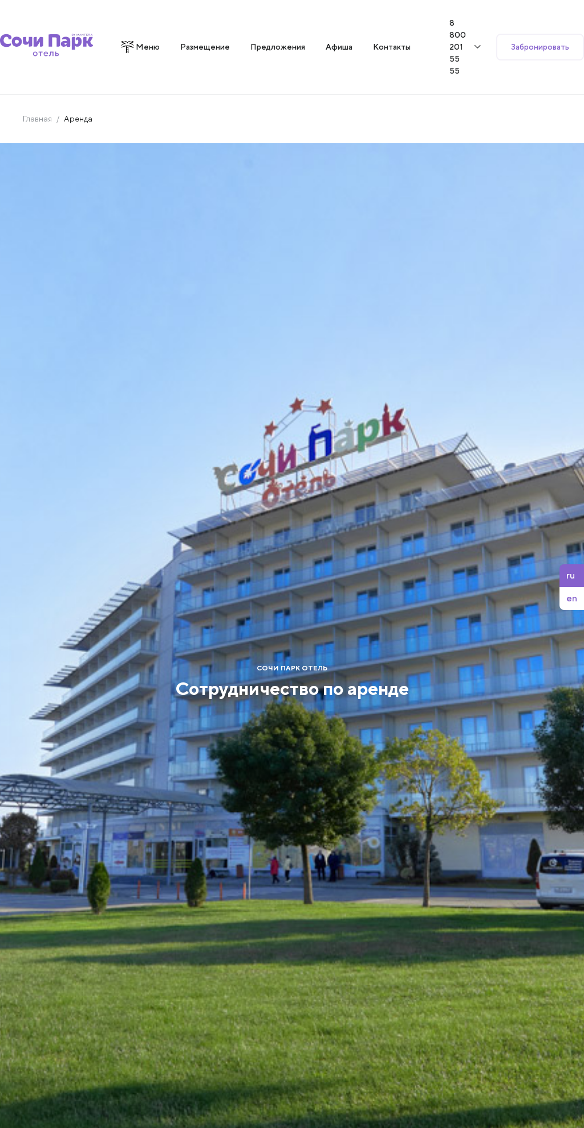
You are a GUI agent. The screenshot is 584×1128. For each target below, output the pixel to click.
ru (570, 575)
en (571, 598)
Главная (37, 118)
